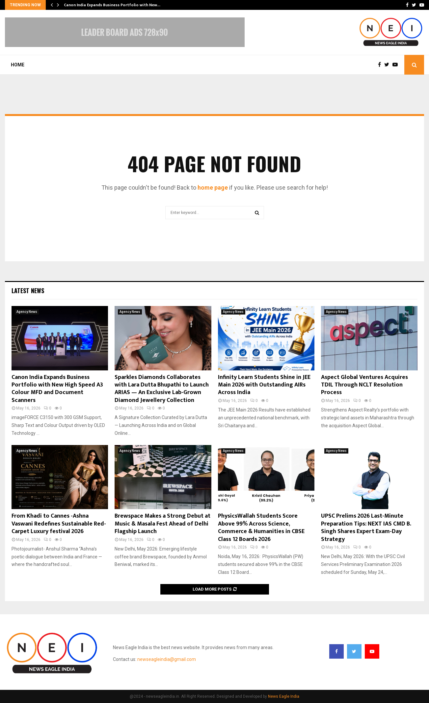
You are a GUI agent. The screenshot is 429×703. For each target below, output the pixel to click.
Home (17, 64)
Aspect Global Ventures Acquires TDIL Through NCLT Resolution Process (364, 385)
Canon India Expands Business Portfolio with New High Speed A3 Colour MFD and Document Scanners (57, 388)
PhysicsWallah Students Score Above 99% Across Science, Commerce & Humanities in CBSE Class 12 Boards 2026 (261, 527)
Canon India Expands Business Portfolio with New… (112, 5)
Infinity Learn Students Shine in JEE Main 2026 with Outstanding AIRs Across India (264, 385)
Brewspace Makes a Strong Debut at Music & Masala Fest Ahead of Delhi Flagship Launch (162, 523)
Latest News (28, 290)
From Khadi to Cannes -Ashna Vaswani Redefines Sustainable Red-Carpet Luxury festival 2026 (59, 523)
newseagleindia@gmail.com (166, 659)
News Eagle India (283, 696)
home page (213, 187)
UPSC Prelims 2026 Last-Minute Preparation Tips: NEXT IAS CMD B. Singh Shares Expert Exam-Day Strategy (366, 527)
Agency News (26, 312)
